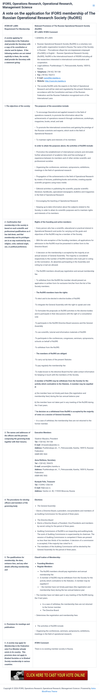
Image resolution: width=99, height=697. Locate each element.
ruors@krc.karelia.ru (52, 78)
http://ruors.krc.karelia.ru (55, 81)
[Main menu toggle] (93, 5)
